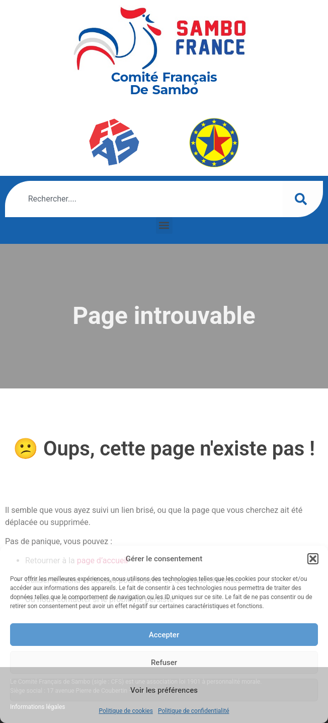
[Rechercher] (303, 199)
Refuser (164, 662)
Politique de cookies (126, 710)
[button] (313, 559)
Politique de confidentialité (193, 710)
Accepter (164, 634)
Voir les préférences (164, 690)
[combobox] (144, 199)
